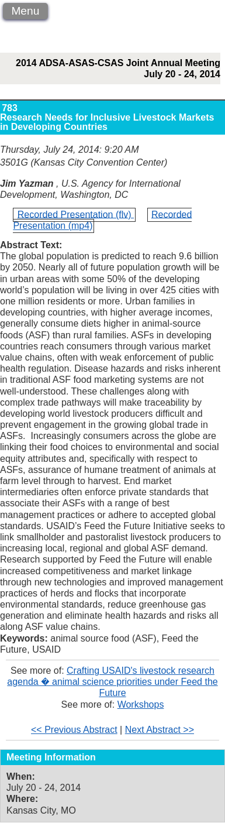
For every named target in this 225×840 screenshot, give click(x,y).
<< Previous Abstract (74, 730)
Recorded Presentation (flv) (76, 214)
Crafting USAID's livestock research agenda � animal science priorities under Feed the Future (112, 682)
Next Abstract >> (159, 730)
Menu (25, 11)
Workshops (140, 704)
